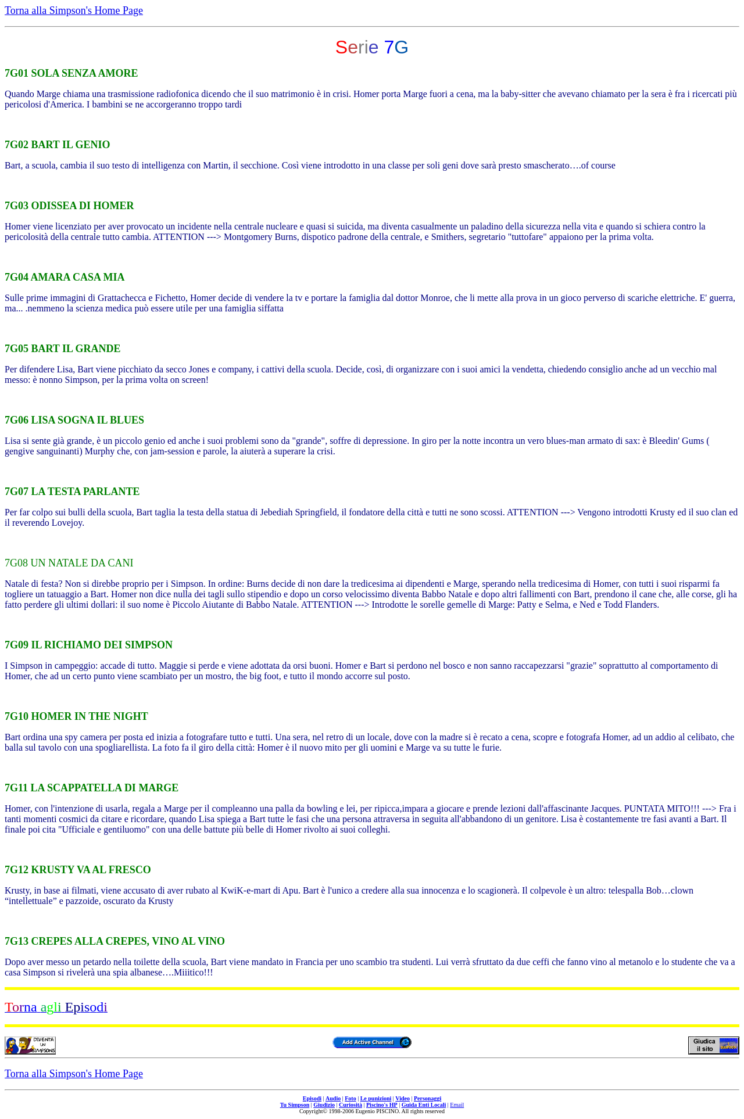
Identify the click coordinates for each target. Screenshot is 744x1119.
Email (457, 1105)
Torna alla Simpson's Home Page (74, 10)
